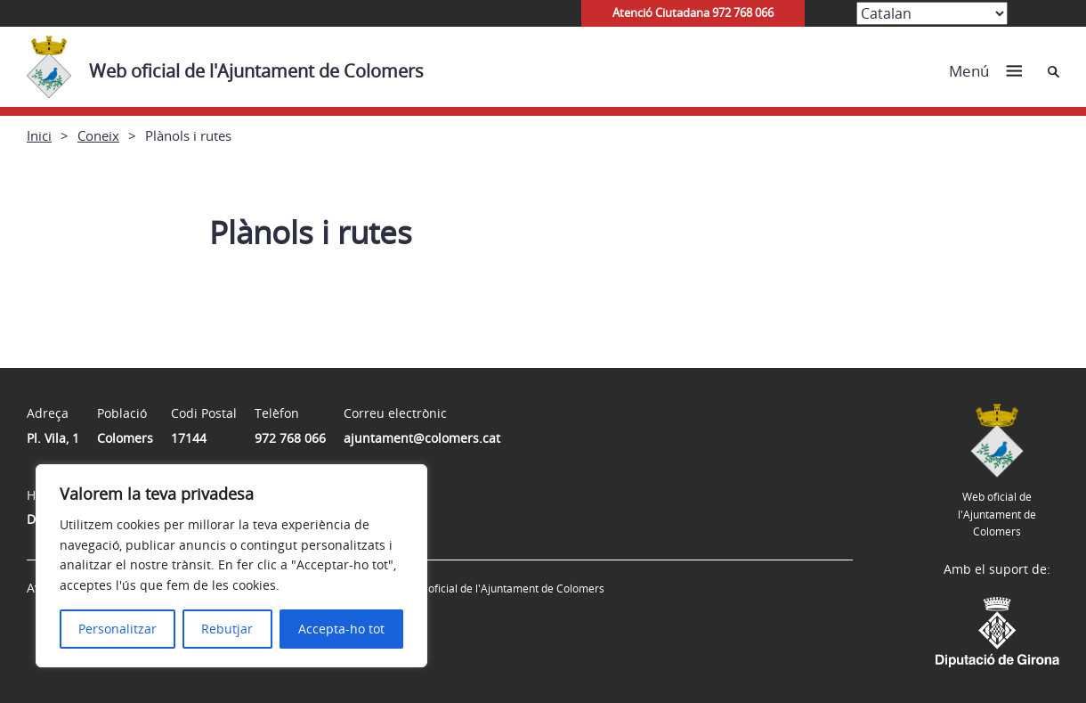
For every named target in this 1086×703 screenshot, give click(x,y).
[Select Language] (932, 13)
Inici (39, 135)
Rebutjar (227, 628)
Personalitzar (117, 628)
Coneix (98, 135)
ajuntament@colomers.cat (422, 437)
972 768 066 (290, 437)
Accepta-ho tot (341, 628)
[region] (231, 565)
